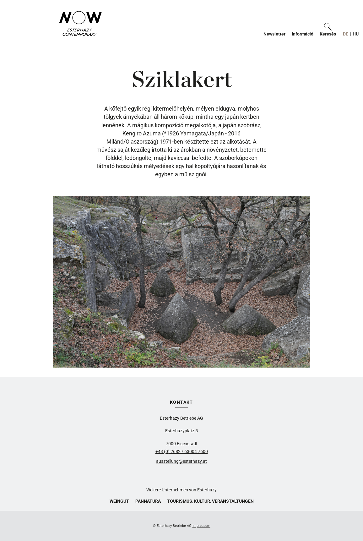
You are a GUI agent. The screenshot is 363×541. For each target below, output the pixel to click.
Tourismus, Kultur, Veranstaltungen (210, 501)
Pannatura (148, 501)
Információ (302, 33)
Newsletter (274, 33)
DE (345, 33)
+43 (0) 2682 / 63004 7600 (181, 451)
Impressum (201, 526)
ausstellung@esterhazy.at (181, 461)
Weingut (119, 501)
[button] (328, 30)
